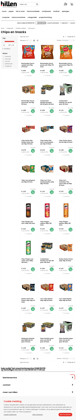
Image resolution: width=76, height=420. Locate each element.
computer (6, 17)
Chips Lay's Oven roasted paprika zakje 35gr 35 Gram (47, 181)
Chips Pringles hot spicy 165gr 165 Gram (28, 222)
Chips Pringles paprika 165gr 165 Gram (65, 223)
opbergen (65, 11)
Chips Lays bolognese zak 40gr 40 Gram (28, 181)
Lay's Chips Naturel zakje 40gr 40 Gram (46, 299)
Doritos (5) (8, 56)
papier (11, 11)
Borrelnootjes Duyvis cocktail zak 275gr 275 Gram (27, 65)
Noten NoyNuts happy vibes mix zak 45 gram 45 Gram (66, 340)
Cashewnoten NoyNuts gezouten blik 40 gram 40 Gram (47, 102)
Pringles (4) (8, 66)
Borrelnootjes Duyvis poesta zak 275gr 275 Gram (47, 65)
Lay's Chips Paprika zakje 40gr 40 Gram (65, 299)
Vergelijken (29, 75)
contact (72, 23)
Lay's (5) (7, 61)
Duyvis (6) (8, 59)
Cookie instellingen (10, 414)
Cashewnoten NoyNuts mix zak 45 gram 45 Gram (65, 102)
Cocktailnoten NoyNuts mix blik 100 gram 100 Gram (47, 260)
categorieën (32, 17)
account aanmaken (53, 23)
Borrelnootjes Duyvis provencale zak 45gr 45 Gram (27, 102)
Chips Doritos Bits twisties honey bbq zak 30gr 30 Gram (27, 142)
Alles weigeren (37, 414)
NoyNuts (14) (8, 63)
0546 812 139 (30, 23)
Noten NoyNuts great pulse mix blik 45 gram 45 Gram (46, 340)
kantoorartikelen (33, 11)
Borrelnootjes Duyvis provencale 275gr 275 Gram (65, 65)
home (4, 11)
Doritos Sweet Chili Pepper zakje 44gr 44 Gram (28, 300)
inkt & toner (20, 11)
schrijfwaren (46, 11)
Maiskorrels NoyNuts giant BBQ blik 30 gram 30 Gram (27, 340)
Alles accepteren (65, 414)
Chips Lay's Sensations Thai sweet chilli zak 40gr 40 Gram (65, 182)
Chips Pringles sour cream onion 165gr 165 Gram (27, 260)
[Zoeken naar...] (37, 4)
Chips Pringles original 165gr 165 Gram (46, 223)
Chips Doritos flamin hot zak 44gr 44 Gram (65, 141)
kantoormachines (18, 17)
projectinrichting (45, 17)
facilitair (56, 11)
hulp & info (65, 23)
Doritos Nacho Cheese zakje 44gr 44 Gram (66, 260)
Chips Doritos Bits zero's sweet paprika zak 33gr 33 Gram (46, 142)
